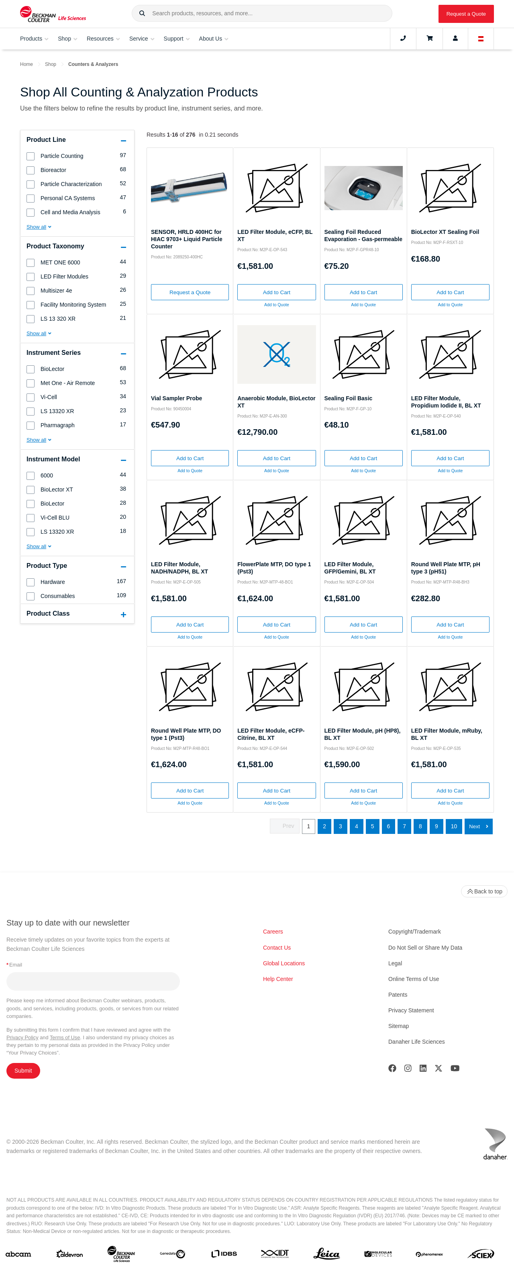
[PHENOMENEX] (429, 1255)
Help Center (278, 979)
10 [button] (454, 826)
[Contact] (403, 38)
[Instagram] (408, 1070)
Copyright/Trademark (414, 931)
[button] (142, 13)
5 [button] (372, 826)
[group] (77, 155)
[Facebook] (392, 1070)
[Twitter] (438, 1070)
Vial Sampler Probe (176, 398)
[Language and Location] (481, 38)
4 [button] (356, 826)
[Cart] (429, 38)
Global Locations (284, 963)
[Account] (455, 38)
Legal (395, 963)
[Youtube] (455, 1070)
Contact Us (277, 947)
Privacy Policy (22, 1037)
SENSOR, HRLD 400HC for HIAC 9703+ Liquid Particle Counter (186, 239)
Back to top (484, 891)
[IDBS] (224, 1256)
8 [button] (420, 826)
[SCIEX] (481, 1255)
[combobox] (262, 13)
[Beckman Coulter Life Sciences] (121, 1255)
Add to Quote (276, 304)
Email (14, 965)
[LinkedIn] (423, 1070)
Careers (273, 931)
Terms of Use (65, 1037)
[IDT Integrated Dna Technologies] (275, 1255)
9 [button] (436, 826)
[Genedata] (172, 1255)
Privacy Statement (411, 1010)
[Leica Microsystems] (326, 1256)
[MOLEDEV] (378, 1255)
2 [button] (324, 826)
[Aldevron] (69, 1256)
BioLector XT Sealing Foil (445, 232)
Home (26, 64)
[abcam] (18, 1256)
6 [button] (388, 826)
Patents (397, 994)
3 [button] (340, 826)
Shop (50, 64)
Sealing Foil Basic (348, 398)
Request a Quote (466, 14)
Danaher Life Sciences (416, 1041)
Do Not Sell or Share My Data (425, 947)
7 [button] (404, 826)
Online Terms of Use (413, 979)
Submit (23, 1070)
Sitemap (398, 1026)
